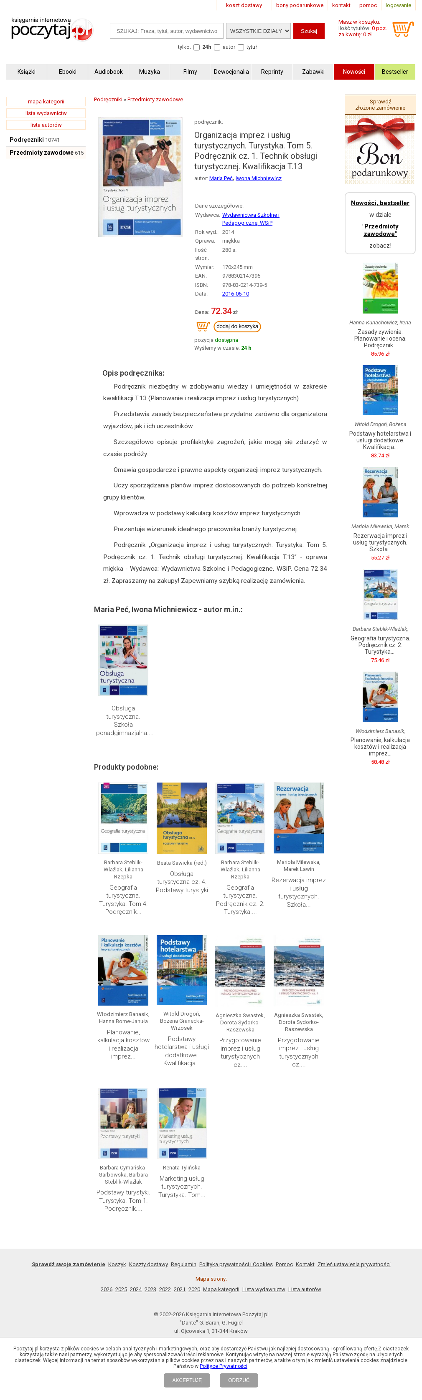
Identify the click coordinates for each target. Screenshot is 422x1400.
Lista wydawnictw (263, 1289)
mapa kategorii (46, 101)
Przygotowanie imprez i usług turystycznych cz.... (240, 1052)
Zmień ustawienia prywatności (354, 1264)
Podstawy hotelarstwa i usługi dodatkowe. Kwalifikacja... (182, 1051)
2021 (180, 1289)
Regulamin (183, 1264)
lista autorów (46, 125)
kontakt (341, 5)
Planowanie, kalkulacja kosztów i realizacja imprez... (123, 1045)
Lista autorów (304, 1289)
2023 (150, 1289)
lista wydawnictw (46, 113)
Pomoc (284, 1264)
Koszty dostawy (148, 1264)
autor (229, 47)
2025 (121, 1289)
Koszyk (117, 1264)
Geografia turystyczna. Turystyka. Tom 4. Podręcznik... (123, 900)
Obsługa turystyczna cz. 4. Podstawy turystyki (182, 882)
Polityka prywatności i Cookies (236, 1264)
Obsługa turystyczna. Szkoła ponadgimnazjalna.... (125, 721)
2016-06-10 (235, 294)
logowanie (398, 5)
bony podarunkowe (299, 5)
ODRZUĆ (238, 1380)
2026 (106, 1289)
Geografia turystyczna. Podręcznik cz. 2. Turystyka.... (240, 900)
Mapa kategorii (221, 1289)
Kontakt (305, 1264)
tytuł (252, 47)
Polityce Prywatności (223, 1366)
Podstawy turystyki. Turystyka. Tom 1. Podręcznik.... (123, 1200)
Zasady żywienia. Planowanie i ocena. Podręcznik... (380, 339)
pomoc (368, 5)
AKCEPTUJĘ (187, 1380)
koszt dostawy (244, 5)
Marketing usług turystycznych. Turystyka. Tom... (182, 1187)
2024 (136, 1289)
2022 (165, 1289)
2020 (194, 1289)
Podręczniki (27, 139)
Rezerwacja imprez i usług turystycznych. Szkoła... (299, 892)
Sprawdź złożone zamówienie (380, 104)
